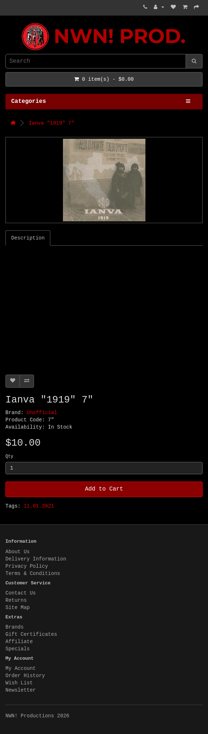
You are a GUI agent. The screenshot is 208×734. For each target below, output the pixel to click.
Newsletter (20, 690)
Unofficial (42, 413)
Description (27, 238)
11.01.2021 (39, 506)
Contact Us (20, 593)
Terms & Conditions (32, 573)
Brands (14, 627)
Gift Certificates (31, 634)
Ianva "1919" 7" (51, 123)
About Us (17, 552)
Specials (17, 649)
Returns (16, 600)
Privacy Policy (26, 566)
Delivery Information (35, 559)
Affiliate (19, 642)
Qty (9, 456)
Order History (25, 676)
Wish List (19, 683)
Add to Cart (104, 489)
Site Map (17, 607)
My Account (20, 668)
